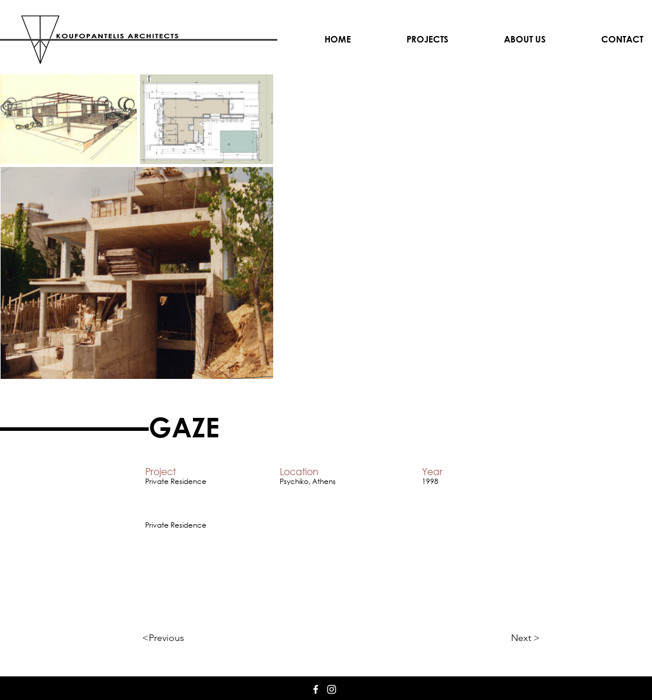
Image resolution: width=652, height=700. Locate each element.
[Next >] (510, 638)
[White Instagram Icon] (332, 689)
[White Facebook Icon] (316, 689)
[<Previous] (181, 638)
